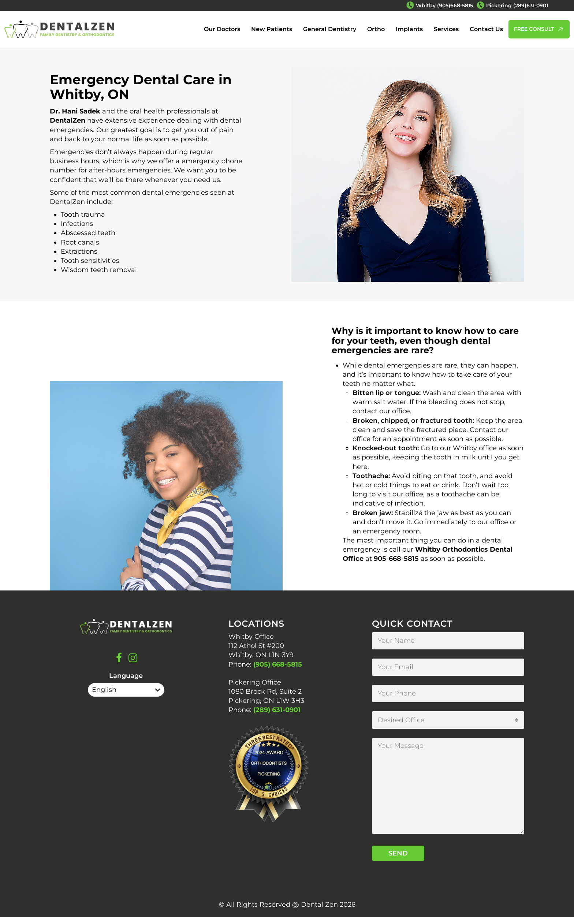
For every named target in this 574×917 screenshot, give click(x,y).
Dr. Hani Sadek (75, 111)
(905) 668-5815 (277, 664)
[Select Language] (126, 690)
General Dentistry (329, 29)
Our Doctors (222, 29)
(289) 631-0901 (277, 710)
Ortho (376, 29)
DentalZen (67, 120)
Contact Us (486, 29)
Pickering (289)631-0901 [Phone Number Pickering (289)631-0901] (517, 5)
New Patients (271, 29)
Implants (409, 29)
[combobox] (448, 720)
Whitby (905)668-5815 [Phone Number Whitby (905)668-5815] (444, 5)
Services (446, 29)
